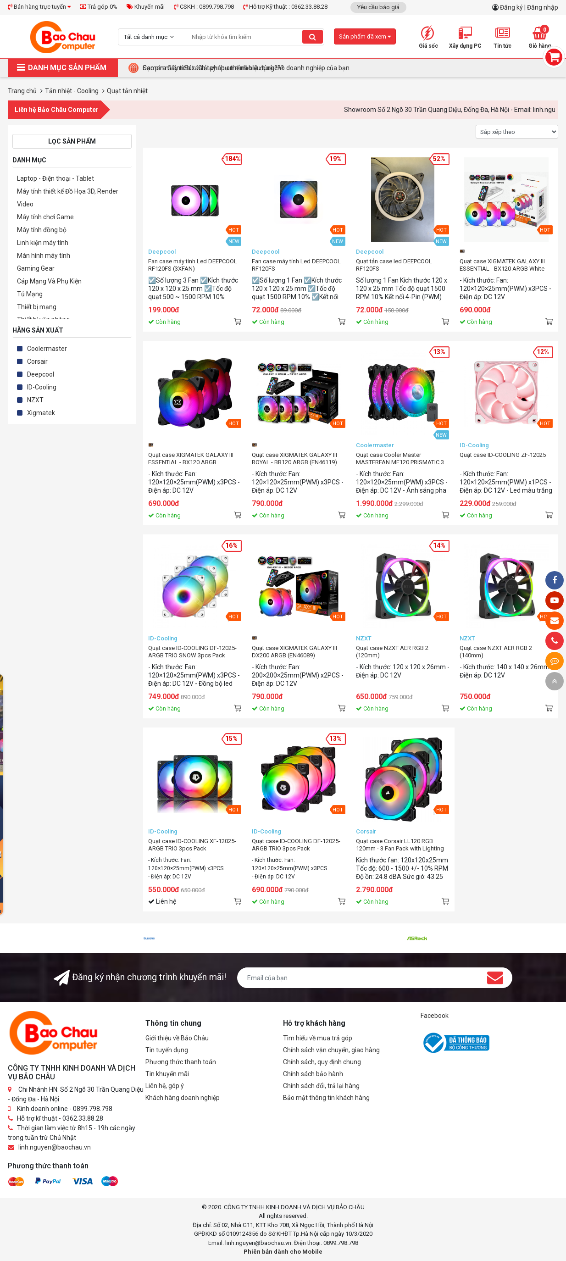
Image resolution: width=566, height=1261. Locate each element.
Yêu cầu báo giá (378, 7)
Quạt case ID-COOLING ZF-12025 (503, 454)
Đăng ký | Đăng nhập (529, 7)
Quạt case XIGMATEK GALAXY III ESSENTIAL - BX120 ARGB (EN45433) (190, 458)
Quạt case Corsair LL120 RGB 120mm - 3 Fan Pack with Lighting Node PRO (400, 845)
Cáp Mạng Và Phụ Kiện (49, 281)
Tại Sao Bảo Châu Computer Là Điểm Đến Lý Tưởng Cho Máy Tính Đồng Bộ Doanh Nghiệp (270, 68)
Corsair (37, 361)
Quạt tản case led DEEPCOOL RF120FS (394, 265)
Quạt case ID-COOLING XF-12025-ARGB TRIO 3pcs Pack (192, 845)
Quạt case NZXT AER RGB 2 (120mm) (392, 651)
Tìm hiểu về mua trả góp (317, 1038)
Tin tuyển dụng (166, 1050)
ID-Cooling (41, 387)
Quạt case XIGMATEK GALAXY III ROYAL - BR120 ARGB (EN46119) (294, 458)
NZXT (35, 400)
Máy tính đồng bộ (42, 229)
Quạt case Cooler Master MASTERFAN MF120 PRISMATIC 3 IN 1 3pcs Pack (400, 458)
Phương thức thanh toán (180, 1062)
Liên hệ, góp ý (164, 1085)
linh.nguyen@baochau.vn (54, 1147)
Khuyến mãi (146, 6)
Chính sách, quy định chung (322, 1062)
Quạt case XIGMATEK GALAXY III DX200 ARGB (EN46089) (294, 651)
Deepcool (40, 374)
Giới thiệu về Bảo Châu (177, 1038)
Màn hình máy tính (43, 255)
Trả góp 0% (98, 6)
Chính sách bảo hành (313, 1074)
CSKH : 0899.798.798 (204, 6)
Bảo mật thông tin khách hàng (326, 1097)
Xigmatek (41, 413)
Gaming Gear (36, 268)
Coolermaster (47, 348)
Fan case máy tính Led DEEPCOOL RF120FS (296, 265)
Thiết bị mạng (36, 307)
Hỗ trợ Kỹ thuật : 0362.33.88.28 (285, 6)
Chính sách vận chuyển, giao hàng (331, 1050)
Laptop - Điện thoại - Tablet (55, 178)
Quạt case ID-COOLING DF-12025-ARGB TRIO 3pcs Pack (296, 845)
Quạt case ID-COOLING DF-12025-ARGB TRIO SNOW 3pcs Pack (192, 651)
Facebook (435, 1015)
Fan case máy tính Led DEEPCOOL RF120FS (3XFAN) (192, 265)
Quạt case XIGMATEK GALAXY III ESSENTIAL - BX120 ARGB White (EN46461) (502, 265)
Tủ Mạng (30, 294)
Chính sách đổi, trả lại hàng (321, 1085)
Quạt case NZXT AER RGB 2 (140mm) (496, 651)
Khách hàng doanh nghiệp (182, 1097)
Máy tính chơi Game (45, 217)
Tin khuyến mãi (167, 1074)
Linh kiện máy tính (42, 242)
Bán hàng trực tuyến (39, 6)
